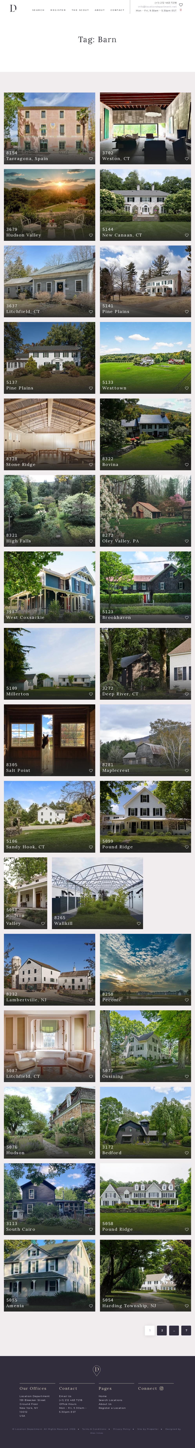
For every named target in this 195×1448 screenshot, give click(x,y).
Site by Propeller (148, 1429)
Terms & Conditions (94, 1429)
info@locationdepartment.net (157, 6)
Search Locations (110, 1400)
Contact (118, 10)
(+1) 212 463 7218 (166, 3)
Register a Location (112, 1407)
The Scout (80, 10)
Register (58, 10)
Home (103, 1396)
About (100, 10)
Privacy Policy (122, 1429)
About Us (105, 1404)
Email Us (65, 1396)
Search (38, 10)
